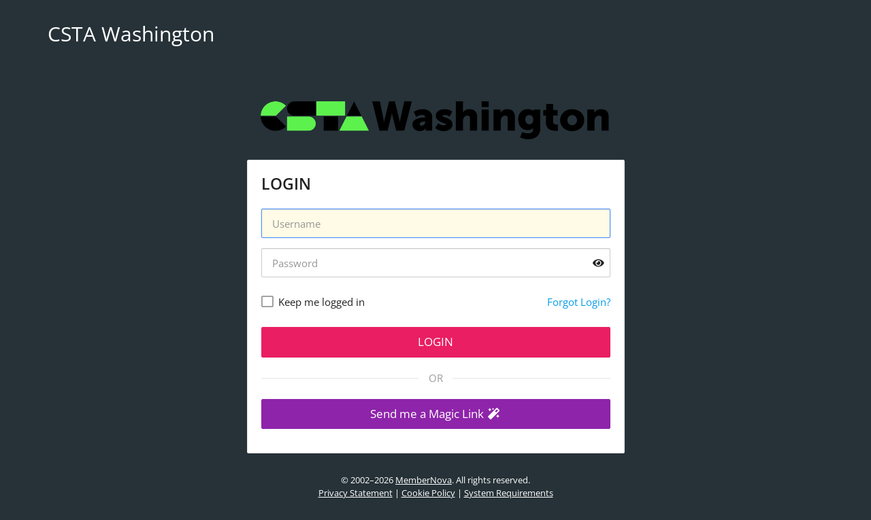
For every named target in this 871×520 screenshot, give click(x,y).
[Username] (435, 223)
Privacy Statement (355, 493)
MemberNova (423, 480)
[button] (435, 414)
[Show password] (598, 263)
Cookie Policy (428, 493)
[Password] (435, 262)
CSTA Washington (131, 34)
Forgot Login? (578, 302)
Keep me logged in (321, 302)
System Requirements (508, 493)
